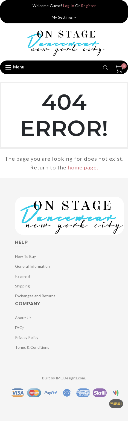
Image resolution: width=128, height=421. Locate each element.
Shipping (22, 286)
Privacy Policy (26, 337)
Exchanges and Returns (35, 295)
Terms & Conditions (32, 347)
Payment (22, 276)
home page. (83, 167)
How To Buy (25, 256)
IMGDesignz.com (70, 378)
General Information (32, 266)
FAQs (20, 327)
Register (88, 5)
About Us (23, 317)
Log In (68, 5)
